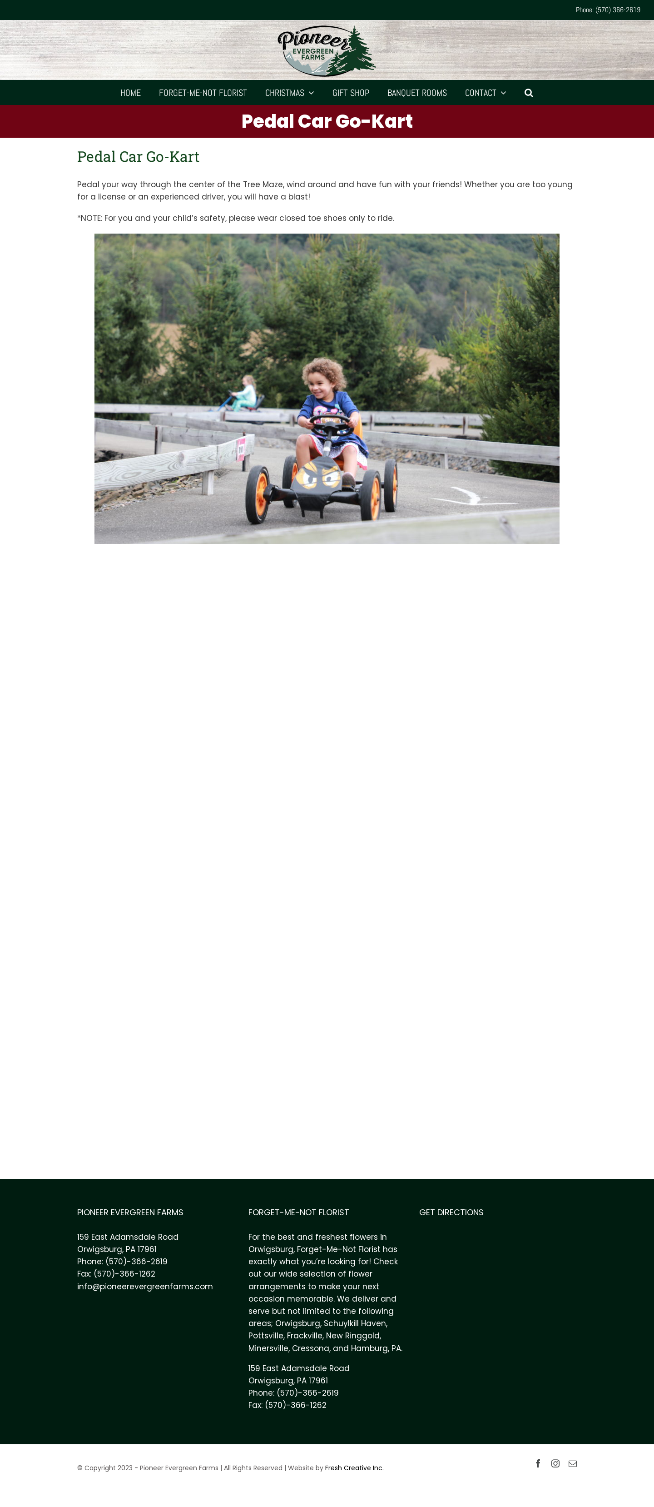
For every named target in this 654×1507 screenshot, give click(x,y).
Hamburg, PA (376, 1348)
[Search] (529, 92)
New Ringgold (353, 1335)
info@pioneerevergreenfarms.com (145, 1286)
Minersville (268, 1348)
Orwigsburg (297, 1323)
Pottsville (265, 1335)
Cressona (310, 1348)
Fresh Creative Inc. (354, 1467)
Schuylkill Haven (355, 1323)
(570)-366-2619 (136, 1261)
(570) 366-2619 (617, 10)
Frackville (304, 1335)
